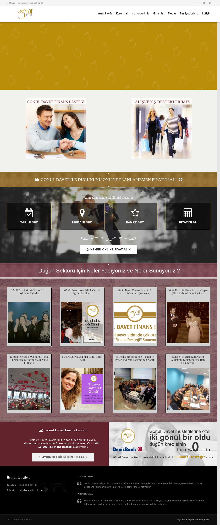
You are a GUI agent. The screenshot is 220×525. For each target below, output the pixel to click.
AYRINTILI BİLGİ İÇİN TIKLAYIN (62, 457)
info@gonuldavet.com (31, 490)
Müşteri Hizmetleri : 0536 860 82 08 (26, 3)
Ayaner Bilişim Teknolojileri (193, 520)
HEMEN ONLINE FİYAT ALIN (108, 249)
